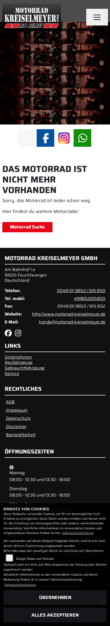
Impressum (17, 410)
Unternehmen (18, 357)
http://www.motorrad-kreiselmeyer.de (68, 314)
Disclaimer (16, 426)
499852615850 (89, 298)
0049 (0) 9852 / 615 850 (81, 290)
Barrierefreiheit (20, 434)
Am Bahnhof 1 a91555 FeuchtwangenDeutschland (26, 275)
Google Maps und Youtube (35, 558)
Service (12, 373)
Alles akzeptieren (55, 615)
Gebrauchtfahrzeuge (25, 368)
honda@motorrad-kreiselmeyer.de (72, 322)
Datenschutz (18, 418)
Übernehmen (55, 597)
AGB (10, 402)
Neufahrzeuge (19, 362)
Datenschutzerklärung (78, 533)
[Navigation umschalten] (97, 17)
